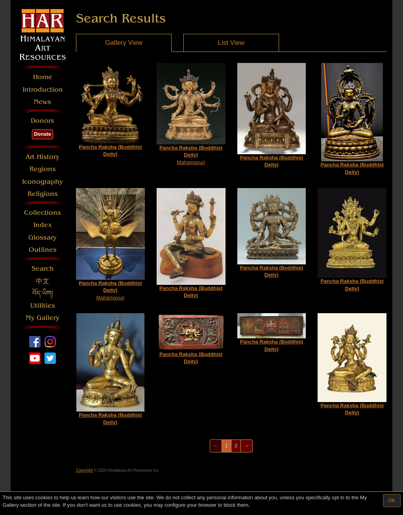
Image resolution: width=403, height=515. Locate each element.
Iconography (42, 181)
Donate (42, 134)
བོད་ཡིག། (42, 293)
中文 (42, 281)
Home (42, 77)
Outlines (43, 249)
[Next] (246, 445)
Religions (43, 194)
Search (42, 268)
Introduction (42, 89)
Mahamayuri (191, 114)
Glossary (42, 237)
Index (42, 225)
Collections (42, 212)
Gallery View (123, 42)
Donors (42, 120)
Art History (42, 157)
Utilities (42, 305)
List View (231, 42)
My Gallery (42, 317)
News (42, 101)
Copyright (84, 470)
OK (392, 500)
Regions (43, 169)
